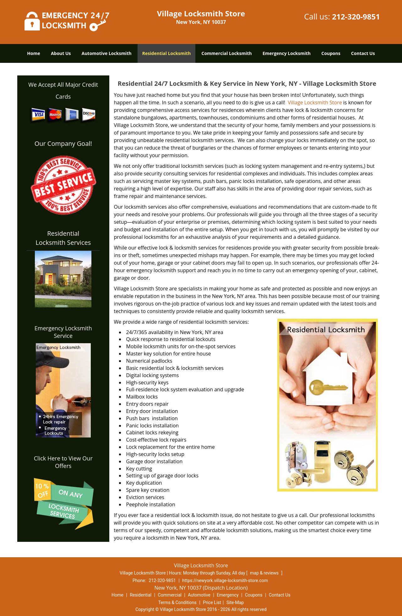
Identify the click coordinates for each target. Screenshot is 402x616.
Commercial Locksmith (227, 53)
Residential (140, 594)
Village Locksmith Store (314, 102)
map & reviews (265, 572)
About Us (61, 53)
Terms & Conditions (177, 602)
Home (33, 53)
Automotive (199, 594)
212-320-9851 (356, 16)
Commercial (170, 594)
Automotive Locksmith (107, 53)
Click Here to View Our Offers (63, 462)
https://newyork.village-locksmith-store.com (225, 580)
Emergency (227, 594)
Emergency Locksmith (287, 53)
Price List (212, 602)
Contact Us (363, 53)
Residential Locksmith (166, 53)
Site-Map (235, 602)
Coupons (330, 53)
